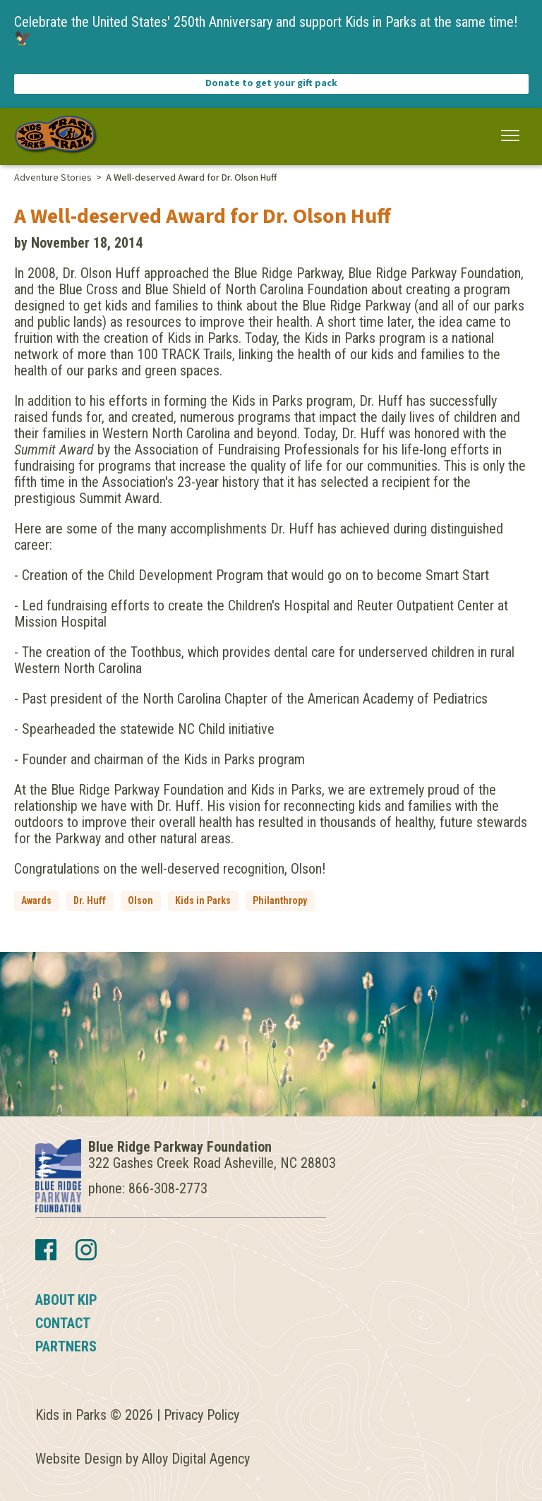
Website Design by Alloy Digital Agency (142, 1458)
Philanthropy (280, 900)
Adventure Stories (53, 177)
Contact (62, 1323)
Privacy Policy (201, 1414)
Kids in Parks (203, 900)
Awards (36, 900)
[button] (511, 136)
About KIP (66, 1299)
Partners (66, 1346)
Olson (140, 900)
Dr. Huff (89, 900)
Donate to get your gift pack (271, 83)
